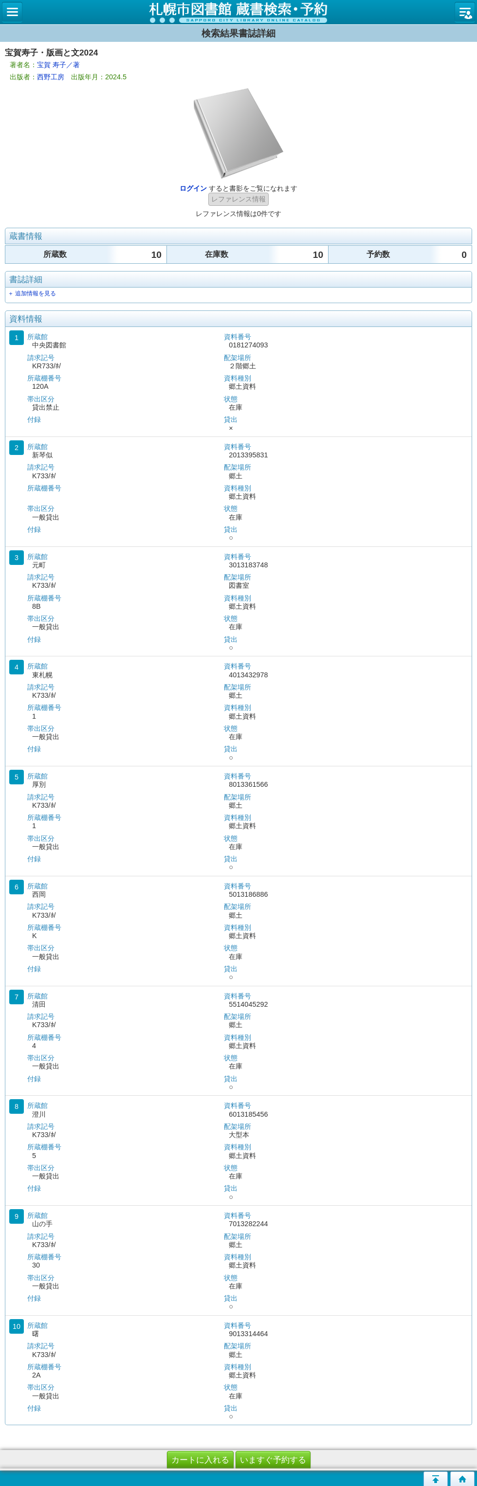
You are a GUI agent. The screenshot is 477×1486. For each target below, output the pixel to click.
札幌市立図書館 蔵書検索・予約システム (238, 12)
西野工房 (50, 77)
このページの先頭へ (435, 1478)
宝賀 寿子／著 (58, 65)
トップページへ (462, 1478)
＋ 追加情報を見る (32, 293)
